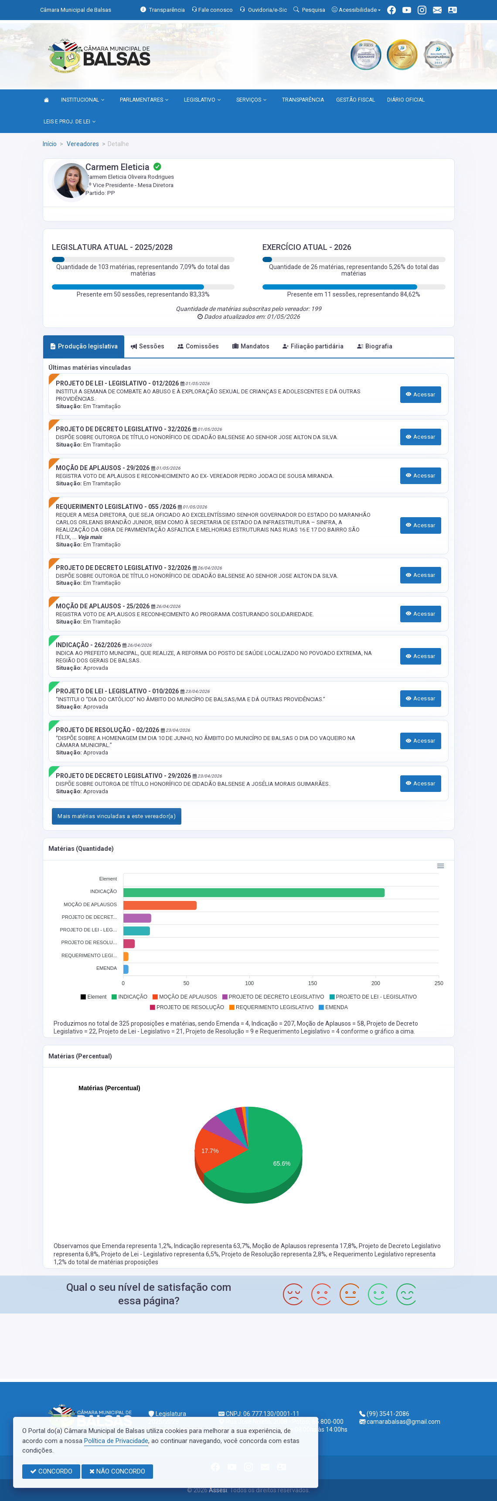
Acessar (421, 394)
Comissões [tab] (198, 346)
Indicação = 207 (273, 1023)
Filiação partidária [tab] (313, 346)
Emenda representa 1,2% (136, 1245)
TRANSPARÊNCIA (303, 100)
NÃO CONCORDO (117, 1471)
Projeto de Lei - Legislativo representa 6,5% (160, 1254)
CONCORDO (51, 1471)
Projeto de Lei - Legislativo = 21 (141, 1031)
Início (50, 143)
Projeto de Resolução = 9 (220, 1031)
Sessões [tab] (147, 346)
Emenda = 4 (232, 1023)
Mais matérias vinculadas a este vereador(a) (117, 816)
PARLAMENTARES (144, 100)
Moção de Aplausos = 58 (330, 1023)
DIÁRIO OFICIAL (406, 100)
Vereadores (82, 143)
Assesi (218, 1490)
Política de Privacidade (116, 1441)
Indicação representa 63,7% (212, 1245)
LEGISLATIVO (202, 100)
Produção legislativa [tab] (84, 346)
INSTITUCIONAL (83, 100)
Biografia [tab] (374, 346)
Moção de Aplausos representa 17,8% (304, 1245)
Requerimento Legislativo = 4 (300, 1031)
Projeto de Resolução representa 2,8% (273, 1254)
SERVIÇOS (251, 100)
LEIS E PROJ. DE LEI (70, 122)
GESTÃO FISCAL (355, 100)
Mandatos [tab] (250, 346)
